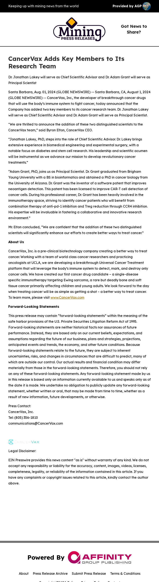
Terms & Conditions (125, 573)
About (24, 573)
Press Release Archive (50, 573)
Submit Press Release (89, 573)
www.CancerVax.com (67, 297)
